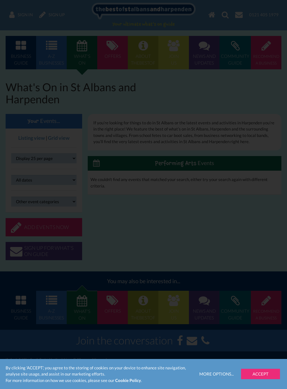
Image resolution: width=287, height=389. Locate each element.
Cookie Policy (128, 380)
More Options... (216, 373)
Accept (261, 373)
